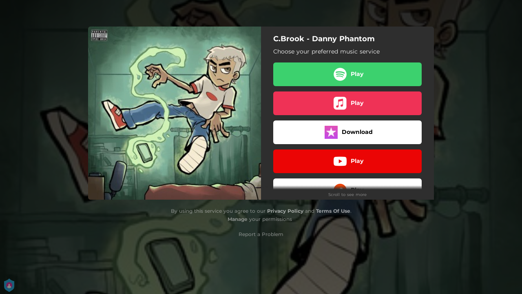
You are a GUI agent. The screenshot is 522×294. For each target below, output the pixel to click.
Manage (238, 219)
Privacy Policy (285, 211)
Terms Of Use (333, 211)
